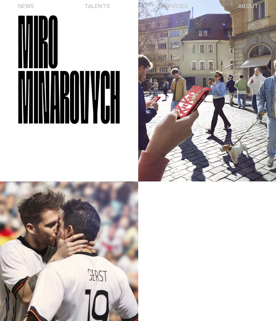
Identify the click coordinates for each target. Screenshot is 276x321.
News (26, 6)
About (248, 6)
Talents (97, 6)
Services (174, 6)
